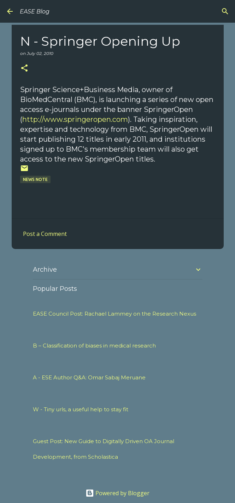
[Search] (225, 11)
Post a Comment (45, 234)
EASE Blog (34, 11)
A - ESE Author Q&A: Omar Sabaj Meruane (89, 377)
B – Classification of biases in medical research (94, 345)
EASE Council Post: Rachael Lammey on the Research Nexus (114, 313)
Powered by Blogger (117, 493)
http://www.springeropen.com (75, 119)
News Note (35, 179)
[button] (24, 68)
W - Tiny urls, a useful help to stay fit (80, 409)
